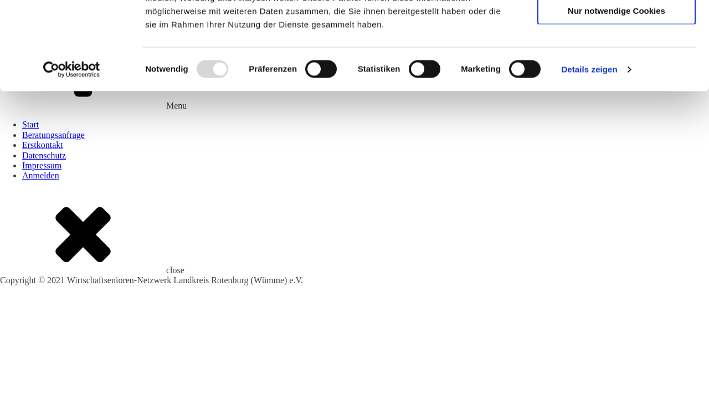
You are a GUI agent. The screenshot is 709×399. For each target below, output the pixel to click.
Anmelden (40, 175)
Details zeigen (589, 151)
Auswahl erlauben (616, 60)
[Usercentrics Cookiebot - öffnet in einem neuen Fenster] (71, 152)
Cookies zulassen (616, 27)
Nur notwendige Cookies (616, 93)
